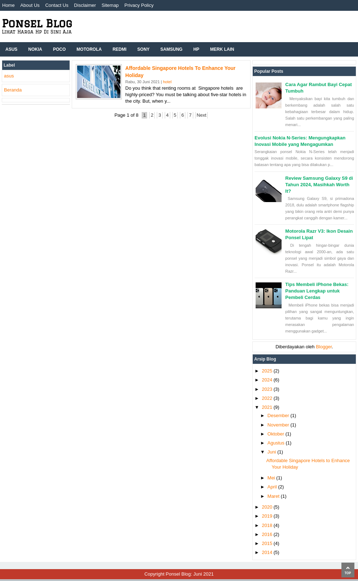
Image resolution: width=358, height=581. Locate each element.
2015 (268, 543)
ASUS (11, 49)
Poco (59, 49)
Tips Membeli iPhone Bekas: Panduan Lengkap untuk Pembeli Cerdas (316, 291)
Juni (272, 452)
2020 (268, 507)
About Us (29, 5)
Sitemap (110, 5)
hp (196, 49)
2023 (268, 389)
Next (202, 115)
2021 (268, 407)
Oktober (277, 434)
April (273, 487)
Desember (279, 415)
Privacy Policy (139, 5)
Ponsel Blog (37, 23)
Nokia (35, 49)
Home (8, 5)
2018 (268, 525)
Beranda (13, 90)
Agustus (277, 443)
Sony (143, 49)
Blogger (324, 346)
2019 (268, 516)
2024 (268, 380)
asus (9, 76)
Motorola (89, 49)
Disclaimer (85, 5)
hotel (167, 82)
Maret (274, 496)
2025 (268, 371)
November (279, 425)
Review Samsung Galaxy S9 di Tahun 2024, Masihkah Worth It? (319, 184)
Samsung (171, 49)
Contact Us (56, 5)
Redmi (119, 49)
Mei (272, 478)
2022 (268, 398)
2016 (268, 534)
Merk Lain (222, 49)
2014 (268, 552)
